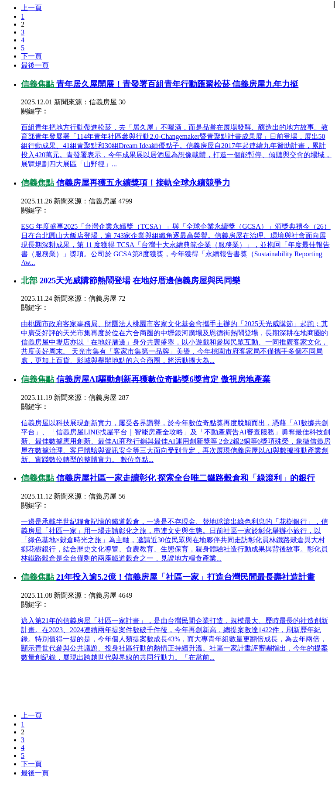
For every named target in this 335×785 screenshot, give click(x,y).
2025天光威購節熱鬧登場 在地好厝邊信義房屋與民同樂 (140, 280)
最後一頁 (35, 65)
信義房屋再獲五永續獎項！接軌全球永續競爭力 (143, 182)
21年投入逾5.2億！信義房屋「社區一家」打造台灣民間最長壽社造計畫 (185, 577)
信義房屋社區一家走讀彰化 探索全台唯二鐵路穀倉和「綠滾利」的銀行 (185, 477)
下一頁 (31, 56)
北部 (30, 280)
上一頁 (31, 7)
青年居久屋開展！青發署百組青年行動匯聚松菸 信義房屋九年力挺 (177, 84)
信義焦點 (38, 84)
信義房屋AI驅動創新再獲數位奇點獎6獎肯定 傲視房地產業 (163, 379)
